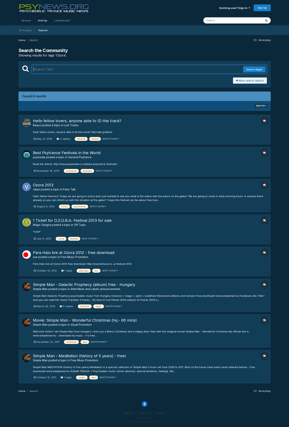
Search (43, 30)
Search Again (254, 69)
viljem (36, 189)
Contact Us (145, 413)
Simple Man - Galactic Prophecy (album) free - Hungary (84, 284)
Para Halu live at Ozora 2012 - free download (73, 252)
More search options (250, 80)
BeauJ (37, 125)
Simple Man (40, 289)
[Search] (222, 20)
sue (35, 257)
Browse (26, 20)
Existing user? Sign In (234, 7)
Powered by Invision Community (144, 421)
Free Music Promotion (74, 257)
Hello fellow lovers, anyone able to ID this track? (77, 121)
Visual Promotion (81, 324)
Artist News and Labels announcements (95, 289)
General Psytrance (80, 157)
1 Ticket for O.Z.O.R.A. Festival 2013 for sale (72, 220)
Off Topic (80, 224)
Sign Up (262, 7)
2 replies (63, 138)
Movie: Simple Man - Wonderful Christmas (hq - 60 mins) (85, 320)
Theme (128, 413)
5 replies (66, 306)
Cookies (161, 413)
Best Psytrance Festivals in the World (67, 152)
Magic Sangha (42, 224)
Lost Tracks (71, 125)
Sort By (261, 106)
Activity (42, 22)
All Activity (25, 30)
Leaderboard (62, 20)
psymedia (39, 157)
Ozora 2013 (43, 185)
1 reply (66, 270)
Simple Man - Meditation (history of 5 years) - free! (79, 356)
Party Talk (69, 189)
